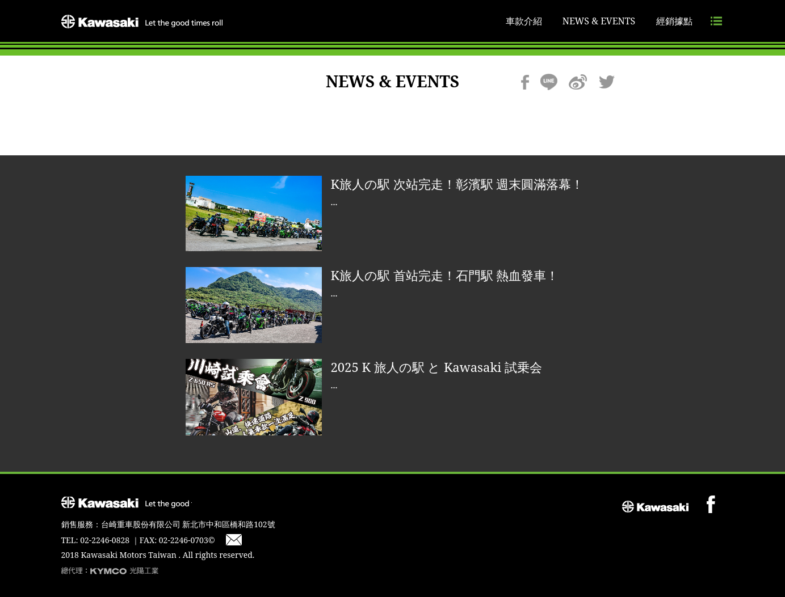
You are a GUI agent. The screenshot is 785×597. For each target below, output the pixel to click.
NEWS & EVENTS (599, 21)
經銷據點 (674, 21)
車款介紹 (524, 21)
